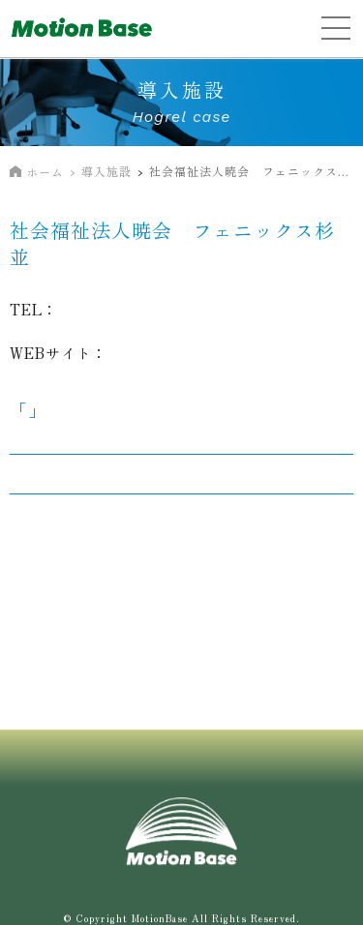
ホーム (45, 172)
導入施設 (106, 171)
